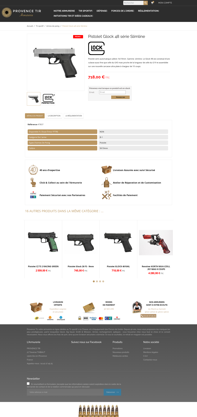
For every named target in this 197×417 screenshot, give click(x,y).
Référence (32, 124)
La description (54, 116)
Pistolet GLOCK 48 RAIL (118, 266)
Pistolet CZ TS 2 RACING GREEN (43, 266)
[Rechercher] (135, 3)
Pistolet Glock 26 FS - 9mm (81, 266)
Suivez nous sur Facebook (86, 342)
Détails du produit (35, 116)
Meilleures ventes (120, 356)
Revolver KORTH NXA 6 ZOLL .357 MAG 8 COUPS (156, 268)
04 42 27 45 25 (148, 316)
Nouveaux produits (121, 352)
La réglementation (73, 116)
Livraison (147, 348)
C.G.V (145, 356)
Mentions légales (150, 352)
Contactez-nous (150, 360)
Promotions (118, 348)
